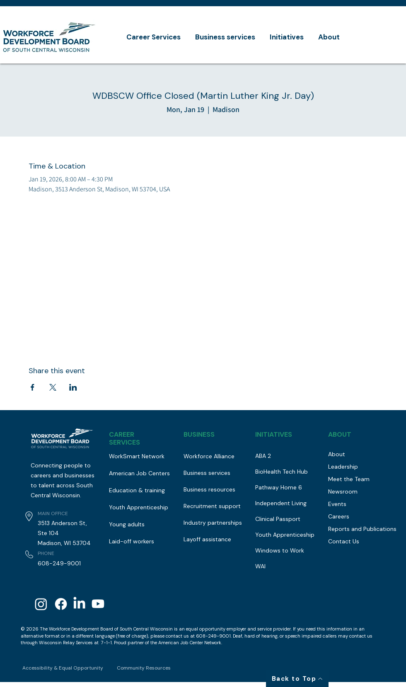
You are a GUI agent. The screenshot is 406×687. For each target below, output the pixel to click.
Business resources (209, 489)
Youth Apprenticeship (138, 507)
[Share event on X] (53, 387)
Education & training (137, 490)
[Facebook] (61, 604)
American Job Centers (139, 473)
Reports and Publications (359, 529)
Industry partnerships (213, 522)
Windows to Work (279, 550)
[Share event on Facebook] (32, 387)
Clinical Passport (277, 519)
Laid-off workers (131, 541)
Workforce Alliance (209, 456)
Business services (207, 473)
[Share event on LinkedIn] (73, 387)
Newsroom (343, 491)
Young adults (127, 524)
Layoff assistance (207, 539)
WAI (260, 566)
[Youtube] (98, 604)
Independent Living (281, 503)
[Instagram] (41, 604)
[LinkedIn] (79, 604)
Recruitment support (212, 506)
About (336, 454)
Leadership (343, 466)
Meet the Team (349, 479)
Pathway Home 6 (278, 487)
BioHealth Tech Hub (281, 471)
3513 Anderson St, (62, 523)
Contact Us (343, 541)
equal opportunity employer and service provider (238, 629)
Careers (338, 516)
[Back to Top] (297, 678)
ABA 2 (263, 456)
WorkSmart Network (136, 456)
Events (337, 504)
